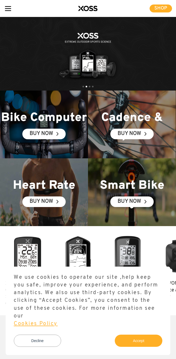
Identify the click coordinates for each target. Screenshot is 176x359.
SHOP (160, 8)
